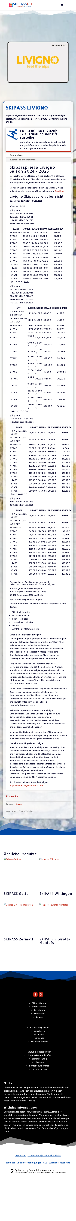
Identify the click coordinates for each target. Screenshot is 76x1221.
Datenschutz (34, 1202)
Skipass (19, 804)
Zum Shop (59, 191)
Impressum (20, 1202)
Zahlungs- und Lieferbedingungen (23, 1209)
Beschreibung (16, 155)
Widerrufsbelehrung (59, 1209)
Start (8, 811)
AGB (45, 1209)
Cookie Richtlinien (51, 1202)
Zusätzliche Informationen (22, 160)
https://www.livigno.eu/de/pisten (26, 785)
